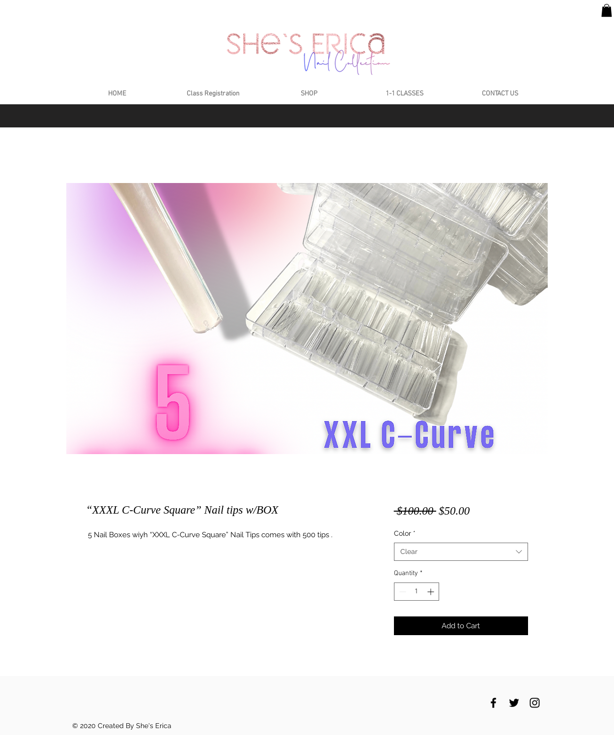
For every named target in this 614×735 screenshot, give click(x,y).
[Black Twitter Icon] (514, 702)
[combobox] (461, 552)
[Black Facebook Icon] (493, 702)
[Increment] (431, 591)
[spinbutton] (416, 591)
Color (405, 533)
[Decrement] (401, 591)
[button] (606, 10)
